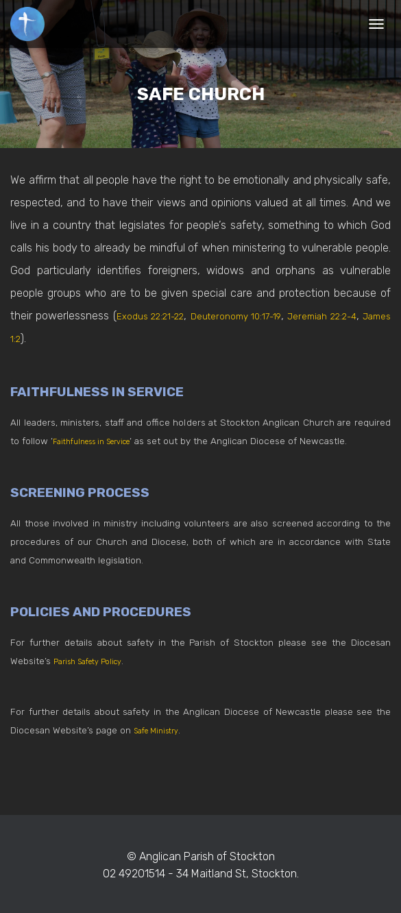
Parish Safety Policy (95, 660)
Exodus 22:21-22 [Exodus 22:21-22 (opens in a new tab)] (156, 315)
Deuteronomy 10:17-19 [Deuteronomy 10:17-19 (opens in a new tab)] (256, 315)
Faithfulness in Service (102, 440)
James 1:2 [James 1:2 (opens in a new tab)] (46, 338)
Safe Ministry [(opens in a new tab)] (161, 730)
